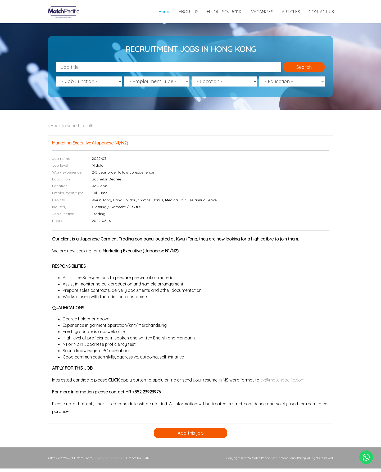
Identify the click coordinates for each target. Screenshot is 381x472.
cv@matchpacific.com (282, 380)
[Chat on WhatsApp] (366, 457)
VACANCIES (262, 11)
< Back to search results (71, 125)
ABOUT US (188, 11)
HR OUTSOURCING (225, 11)
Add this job (191, 433)
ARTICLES (291, 11)
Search (304, 67)
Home (164, 11)
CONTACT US (321, 11)
